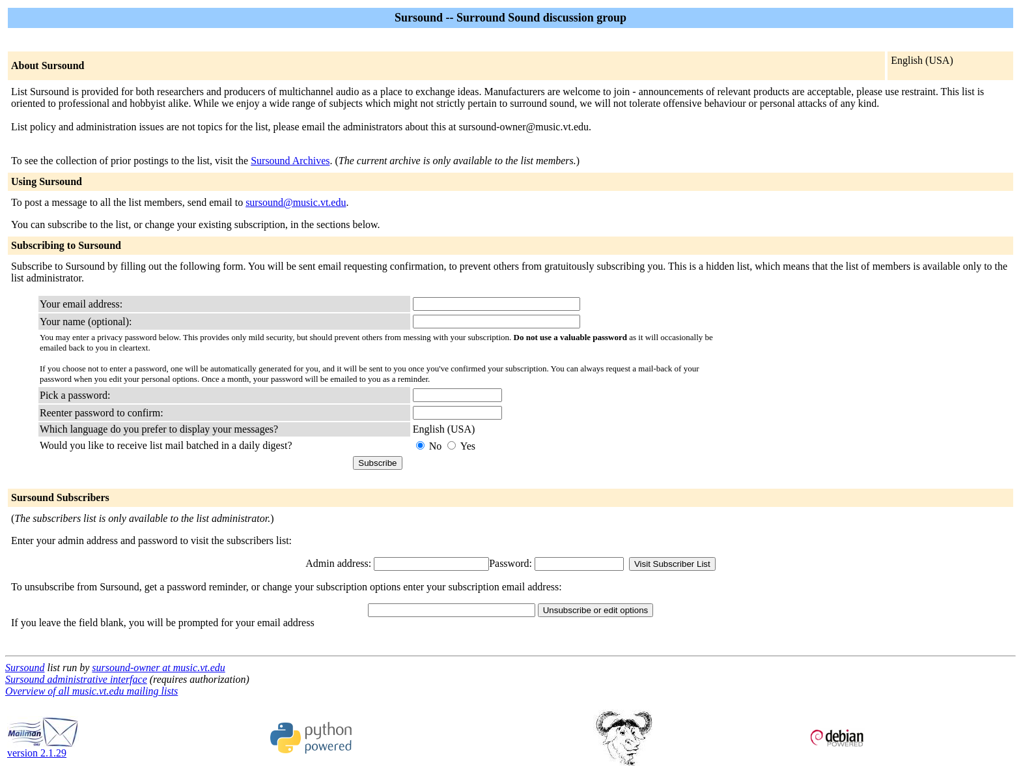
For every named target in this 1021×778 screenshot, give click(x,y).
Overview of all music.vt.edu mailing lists (91, 691)
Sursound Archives (290, 160)
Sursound (24, 667)
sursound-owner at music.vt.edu (158, 667)
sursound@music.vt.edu (295, 202)
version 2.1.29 (43, 748)
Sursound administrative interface (76, 679)
